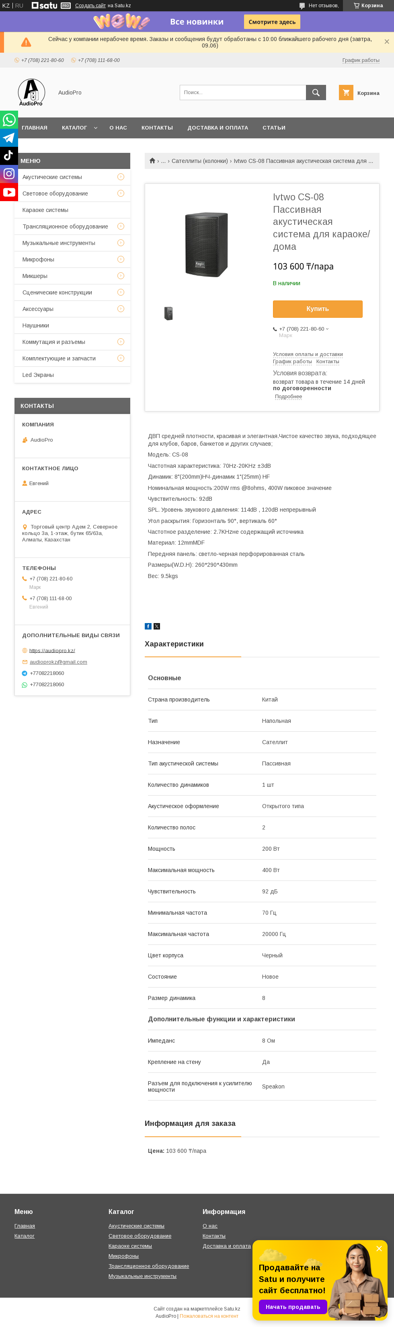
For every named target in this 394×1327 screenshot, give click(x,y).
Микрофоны (38, 259)
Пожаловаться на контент (209, 1316)
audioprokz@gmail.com (58, 662)
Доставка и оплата (217, 128)
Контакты (157, 128)
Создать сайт (90, 5)
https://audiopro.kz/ (52, 650)
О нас (118, 128)
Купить (318, 308)
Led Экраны (38, 375)
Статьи (274, 128)
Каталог (74, 128)
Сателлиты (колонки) (200, 161)
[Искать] (316, 92)
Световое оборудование (55, 193)
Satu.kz (232, 1309)
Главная (34, 128)
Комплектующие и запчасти (59, 358)
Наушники (36, 325)
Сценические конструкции (57, 292)
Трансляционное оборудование (65, 226)
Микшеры (35, 276)
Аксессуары (38, 309)
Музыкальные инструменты (59, 243)
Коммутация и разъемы (54, 342)
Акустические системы (52, 177)
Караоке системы (45, 210)
